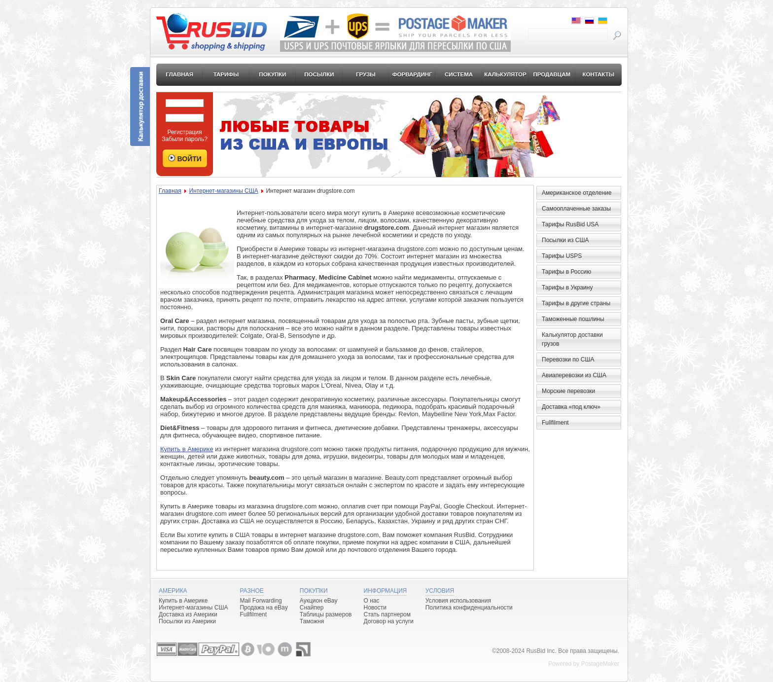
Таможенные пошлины (573, 319)
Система (459, 74)
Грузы (366, 74)
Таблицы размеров (326, 614)
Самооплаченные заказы (576, 208)
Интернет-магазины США (223, 190)
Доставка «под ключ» (571, 406)
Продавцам (551, 74)
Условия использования (458, 600)
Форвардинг (412, 74)
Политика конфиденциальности (469, 607)
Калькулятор (505, 74)
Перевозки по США (568, 359)
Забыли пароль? (185, 139)
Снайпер (312, 607)
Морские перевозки (568, 391)
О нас (372, 600)
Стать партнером (387, 614)
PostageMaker (600, 663)
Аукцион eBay (319, 600)
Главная (179, 74)
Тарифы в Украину (567, 287)
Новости (375, 607)
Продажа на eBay (263, 607)
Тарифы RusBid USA (570, 224)
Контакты (598, 74)
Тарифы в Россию (566, 271)
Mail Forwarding (260, 600)
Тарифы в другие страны (576, 303)
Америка (173, 590)
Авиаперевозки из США (574, 375)
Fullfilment (555, 422)
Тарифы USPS (562, 255)
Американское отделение (577, 192)
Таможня (312, 621)
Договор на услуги (389, 621)
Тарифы (226, 74)
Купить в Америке (186, 449)
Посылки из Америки (187, 621)
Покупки (272, 74)
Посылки (319, 74)
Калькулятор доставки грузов (572, 339)
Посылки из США (565, 240)
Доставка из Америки (188, 614)
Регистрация (184, 132)
